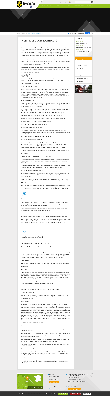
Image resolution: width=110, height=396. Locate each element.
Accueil (28, 33)
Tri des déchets (80, 81)
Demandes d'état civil (82, 65)
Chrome (24, 230)
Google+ (24, 194)
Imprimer (74, 33)
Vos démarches (61, 5)
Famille (70, 5)
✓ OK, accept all (63, 393)
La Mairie (52, 5)
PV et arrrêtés (80, 68)
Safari (23, 232)
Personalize (86, 393)
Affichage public (80, 75)
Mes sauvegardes (64, 2)
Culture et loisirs (79, 5)
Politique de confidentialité (37, 33)
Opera (23, 234)
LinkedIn (24, 195)
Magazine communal (81, 71)
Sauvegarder (81, 33)
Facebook (24, 192)
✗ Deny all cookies (75, 393)
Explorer (24, 231)
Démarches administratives (83, 62)
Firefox (23, 229)
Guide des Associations (82, 78)
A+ (46, 2)
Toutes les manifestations (85, 54)
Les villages (45, 5)
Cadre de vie (89, 5)
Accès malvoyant (53, 2)
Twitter (23, 193)
